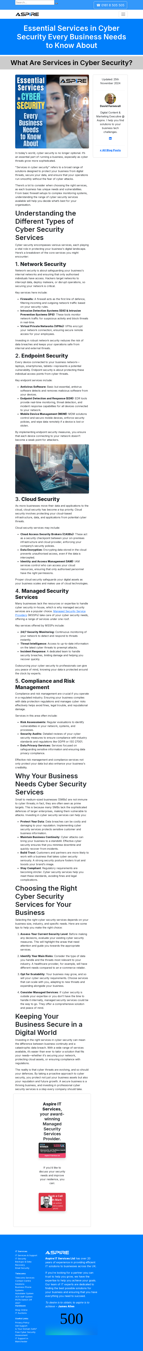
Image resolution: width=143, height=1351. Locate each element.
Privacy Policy (22, 1322)
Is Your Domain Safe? (26, 1329)
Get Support (21, 1325)
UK (94, 1266)
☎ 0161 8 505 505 (110, 5)
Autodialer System (24, 1293)
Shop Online (21, 1310)
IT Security (20, 1258)
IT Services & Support (26, 1255)
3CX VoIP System (24, 1296)
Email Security (22, 1268)
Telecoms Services (24, 1277)
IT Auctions (21, 1313)
